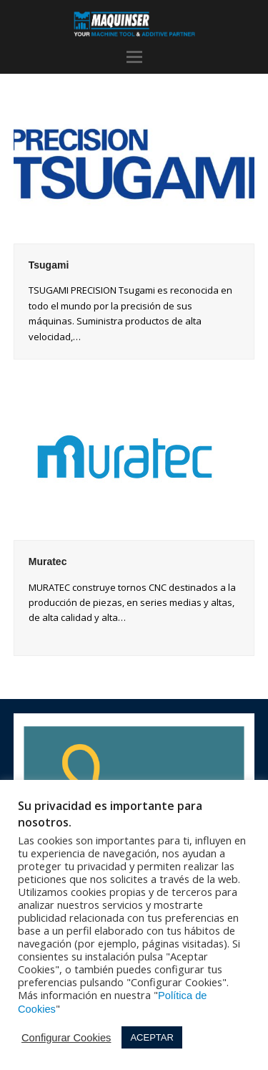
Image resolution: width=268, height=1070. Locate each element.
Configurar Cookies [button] (66, 1038)
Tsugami (49, 265)
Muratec (48, 561)
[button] (134, 57)
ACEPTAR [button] (151, 1037)
